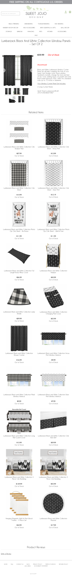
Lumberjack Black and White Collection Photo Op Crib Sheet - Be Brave (19, 230)
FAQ (12, 564)
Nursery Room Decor (10, 27)
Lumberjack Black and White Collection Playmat (53, 519)
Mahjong (31, 31)
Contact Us (19, 564)
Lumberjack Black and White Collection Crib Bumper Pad (19, 147)
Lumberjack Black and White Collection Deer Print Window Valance (53, 395)
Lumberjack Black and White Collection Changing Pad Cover (53, 313)
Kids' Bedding (59, 24)
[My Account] (66, 12)
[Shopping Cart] (70, 12)
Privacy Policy (37, 564)
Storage (9, 31)
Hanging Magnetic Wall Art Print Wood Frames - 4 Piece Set (19, 519)
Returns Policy (63, 564)
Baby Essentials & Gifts (48, 27)
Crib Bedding (28, 24)
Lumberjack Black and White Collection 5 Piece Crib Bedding (53, 478)
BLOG (28, 564)
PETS (40, 31)
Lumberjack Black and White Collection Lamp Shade (19, 312)
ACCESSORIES (62, 31)
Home (5, 564)
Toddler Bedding (44, 24)
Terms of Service (50, 564)
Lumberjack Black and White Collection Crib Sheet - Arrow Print (53, 147)
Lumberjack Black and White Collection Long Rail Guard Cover (19, 436)
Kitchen (49, 31)
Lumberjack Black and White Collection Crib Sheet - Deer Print (53, 189)
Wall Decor (65, 27)
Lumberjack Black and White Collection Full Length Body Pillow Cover (19, 271)
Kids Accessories (29, 27)
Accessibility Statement (41, 566)
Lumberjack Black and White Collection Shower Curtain (19, 354)
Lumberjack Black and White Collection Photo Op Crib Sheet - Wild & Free (53, 230)
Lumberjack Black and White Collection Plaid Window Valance (19, 395)
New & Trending (14, 24)
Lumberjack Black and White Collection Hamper (53, 271)
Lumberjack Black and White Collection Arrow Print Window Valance (53, 354)
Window (19, 31)
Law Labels (27, 566)
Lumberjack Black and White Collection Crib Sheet (19, 189)
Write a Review (6, 554)
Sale (36, 35)
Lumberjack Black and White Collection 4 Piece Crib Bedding (19, 478)
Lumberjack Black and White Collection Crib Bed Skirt (53, 436)
